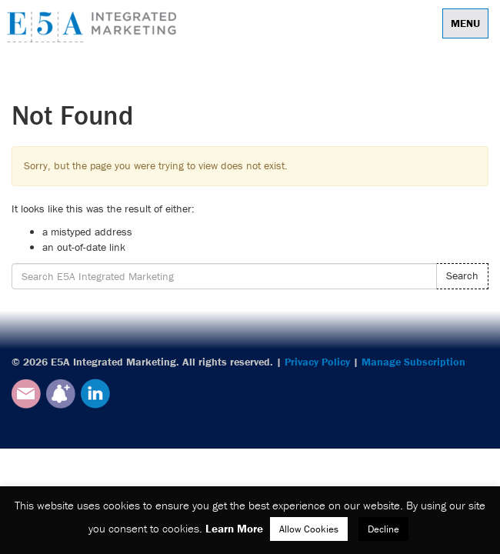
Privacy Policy (317, 362)
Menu (465, 23)
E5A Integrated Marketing (95, 27)
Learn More (234, 528)
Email (26, 394)
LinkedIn (95, 394)
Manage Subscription (413, 362)
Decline (383, 529)
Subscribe (60, 394)
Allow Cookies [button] (308, 529)
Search (462, 275)
